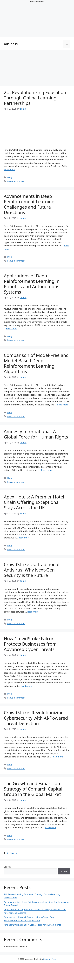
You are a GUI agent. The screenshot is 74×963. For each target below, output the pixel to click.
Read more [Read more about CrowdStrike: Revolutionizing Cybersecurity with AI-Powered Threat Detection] (57, 756)
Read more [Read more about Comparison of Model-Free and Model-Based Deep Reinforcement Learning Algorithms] (62, 404)
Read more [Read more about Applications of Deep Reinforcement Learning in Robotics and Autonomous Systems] (11, 328)
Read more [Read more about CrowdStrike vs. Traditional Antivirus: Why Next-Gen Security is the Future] (32, 611)
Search (7, 866)
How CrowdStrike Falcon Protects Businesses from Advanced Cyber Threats (30, 643)
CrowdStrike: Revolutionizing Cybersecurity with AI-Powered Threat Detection (36, 718)
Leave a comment (16, 181)
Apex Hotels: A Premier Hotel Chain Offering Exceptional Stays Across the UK (34, 502)
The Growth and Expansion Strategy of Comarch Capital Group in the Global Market (33, 788)
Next (13, 853)
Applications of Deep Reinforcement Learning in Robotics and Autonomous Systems (31, 284)
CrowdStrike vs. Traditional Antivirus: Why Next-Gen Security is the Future (31, 569)
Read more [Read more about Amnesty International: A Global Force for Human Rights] (46, 470)
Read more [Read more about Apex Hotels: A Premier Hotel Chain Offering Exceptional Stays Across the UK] (24, 537)
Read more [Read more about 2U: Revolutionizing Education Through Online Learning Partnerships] (9, 169)
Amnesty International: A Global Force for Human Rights (36, 434)
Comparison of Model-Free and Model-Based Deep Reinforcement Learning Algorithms (36, 363)
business (11, 44)
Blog (9, 177)
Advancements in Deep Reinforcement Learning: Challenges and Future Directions (30, 204)
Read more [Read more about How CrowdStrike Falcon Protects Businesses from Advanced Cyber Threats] (26, 685)
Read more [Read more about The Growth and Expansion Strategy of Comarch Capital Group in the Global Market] (50, 827)
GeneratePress (49, 959)
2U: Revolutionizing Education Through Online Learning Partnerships (35, 97)
